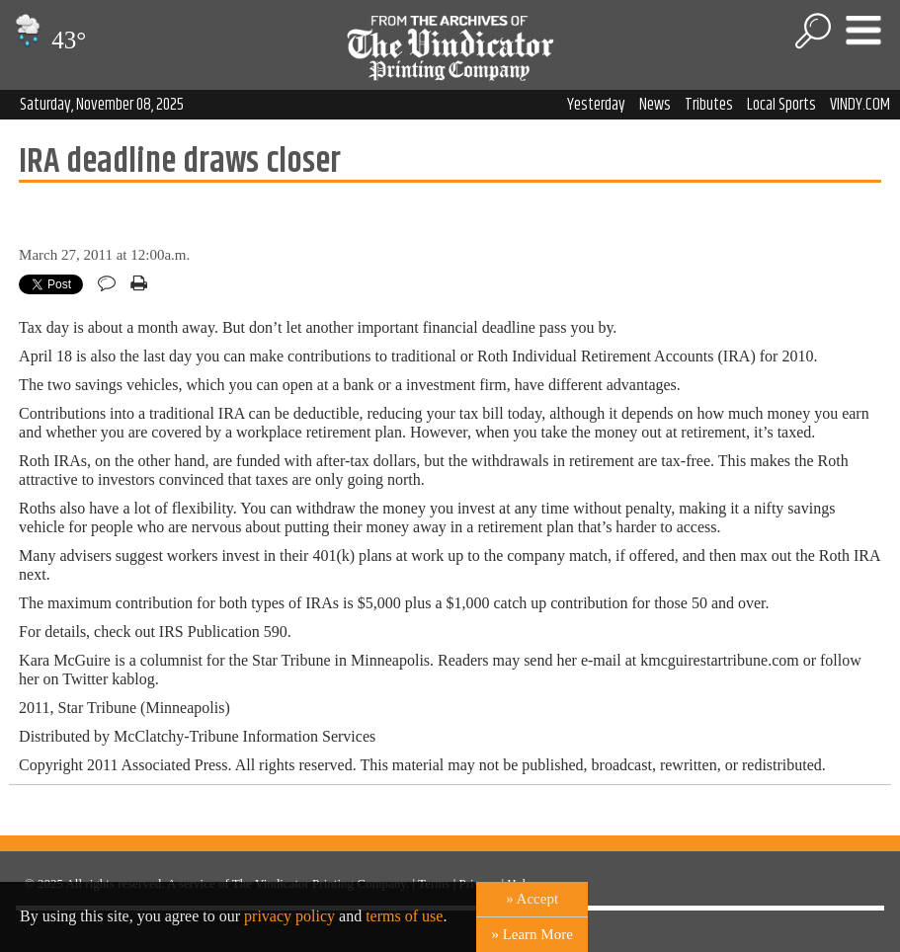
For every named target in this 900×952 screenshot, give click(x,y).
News (655, 105)
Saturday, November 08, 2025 (102, 105)
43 (48, 40)
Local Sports (781, 105)
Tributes (709, 105)
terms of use (404, 916)
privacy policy (289, 916)
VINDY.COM (860, 105)
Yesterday (596, 105)
